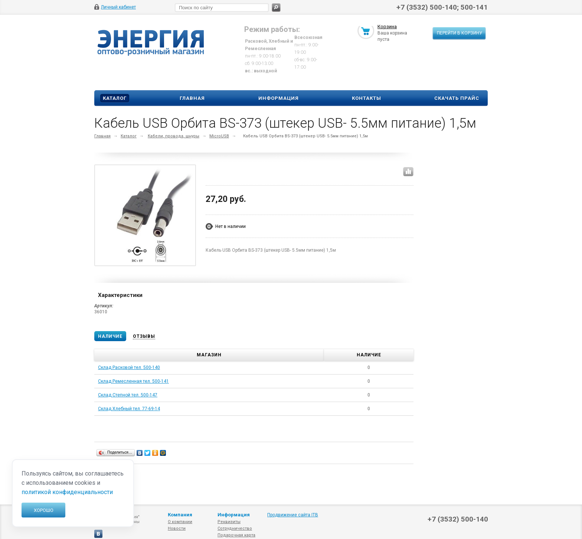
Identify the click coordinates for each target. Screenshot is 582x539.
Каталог (115, 98)
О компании (180, 521)
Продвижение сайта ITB (292, 514)
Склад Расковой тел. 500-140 (129, 367)
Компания (180, 514)
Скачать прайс (456, 98)
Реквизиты (229, 521)
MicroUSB (219, 136)
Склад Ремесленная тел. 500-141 (133, 381)
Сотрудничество (235, 528)
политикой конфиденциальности (67, 492)
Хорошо (43, 510)
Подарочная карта (236, 535)
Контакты (366, 98)
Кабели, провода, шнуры (173, 136)
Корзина (387, 27)
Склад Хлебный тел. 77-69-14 (129, 408)
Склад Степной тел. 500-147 (127, 395)
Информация (278, 98)
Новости (177, 528)
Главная (192, 98)
